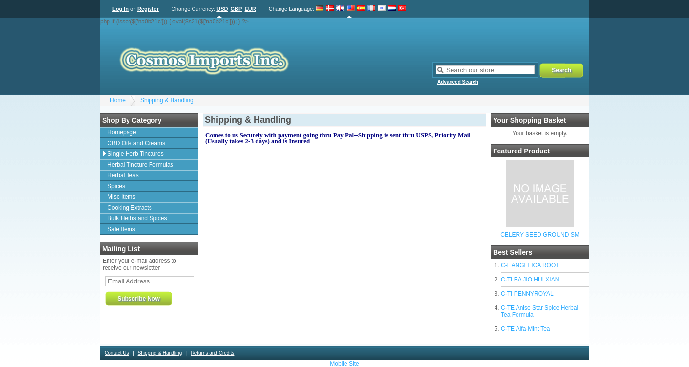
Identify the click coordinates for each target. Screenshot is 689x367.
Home (118, 100)
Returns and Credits (212, 353)
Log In (120, 9)
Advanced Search (457, 82)
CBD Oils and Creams (136, 143)
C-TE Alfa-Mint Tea (525, 328)
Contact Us (117, 353)
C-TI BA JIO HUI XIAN (530, 279)
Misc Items (121, 197)
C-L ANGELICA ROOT (530, 265)
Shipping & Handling (167, 100)
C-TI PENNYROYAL (527, 293)
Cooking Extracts (130, 207)
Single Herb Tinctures (136, 154)
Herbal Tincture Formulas (140, 164)
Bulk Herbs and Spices (137, 218)
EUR (250, 9)
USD (222, 9)
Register (148, 9)
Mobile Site (344, 363)
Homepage (122, 132)
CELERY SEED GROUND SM (540, 234)
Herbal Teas (123, 175)
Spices (116, 186)
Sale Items (121, 229)
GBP (236, 9)
